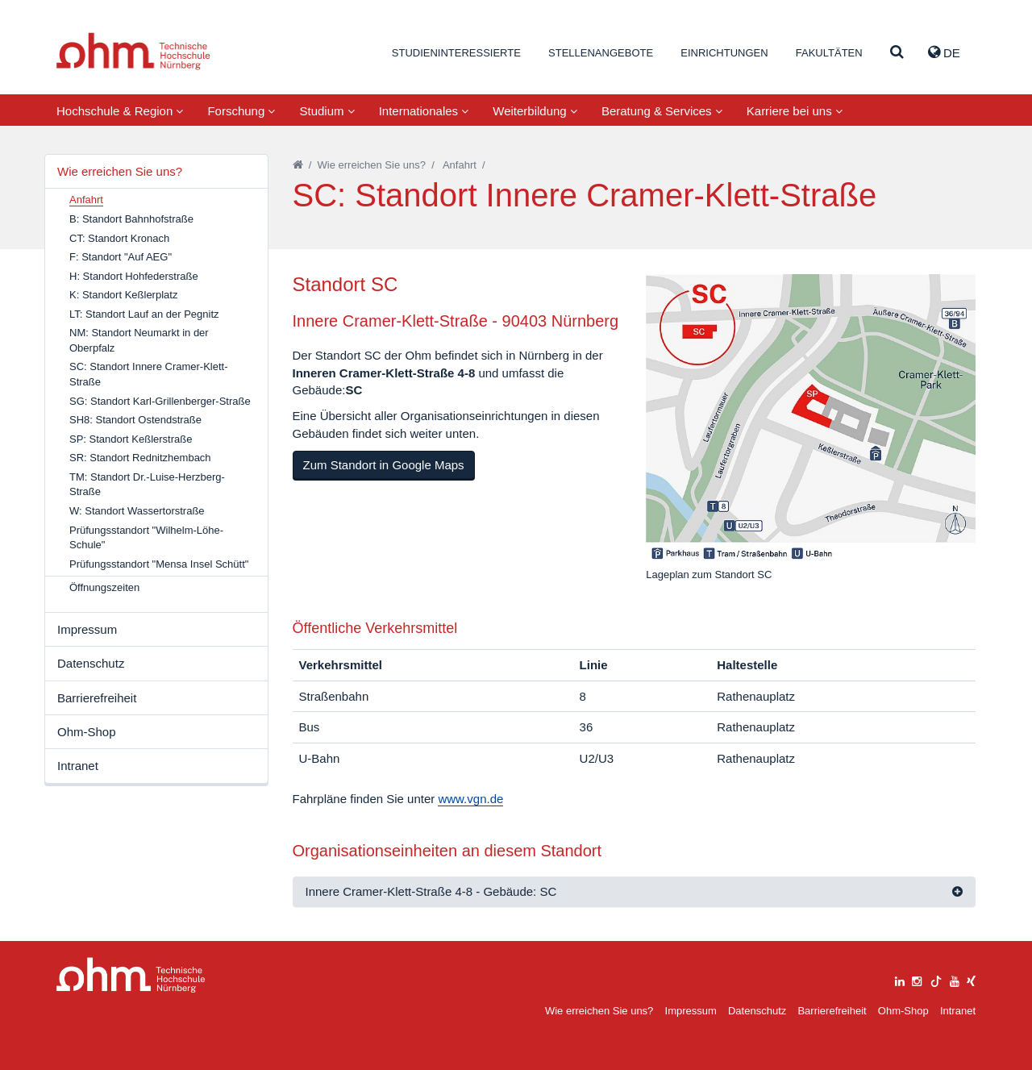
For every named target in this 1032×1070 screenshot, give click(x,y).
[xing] (971, 979)
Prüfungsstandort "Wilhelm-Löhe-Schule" (146, 538)
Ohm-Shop (86, 732)
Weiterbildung (535, 111)
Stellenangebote (600, 53)
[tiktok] (936, 979)
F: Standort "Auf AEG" (120, 257)
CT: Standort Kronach (119, 238)
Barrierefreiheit (96, 698)
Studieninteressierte (456, 53)
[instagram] (917, 979)
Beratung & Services (661, 111)
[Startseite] (298, 165)
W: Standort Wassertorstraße (137, 511)
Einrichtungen (724, 53)
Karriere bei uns (795, 111)
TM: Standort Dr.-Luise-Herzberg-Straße (147, 484)
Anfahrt (459, 165)
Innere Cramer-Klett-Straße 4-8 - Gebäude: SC (431, 891)
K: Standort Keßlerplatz (123, 295)
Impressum (87, 629)
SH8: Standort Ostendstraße (135, 420)
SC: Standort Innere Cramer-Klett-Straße (148, 374)
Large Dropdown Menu (131, 975)
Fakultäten (829, 53)
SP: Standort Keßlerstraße (130, 439)
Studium (326, 111)
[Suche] (897, 52)
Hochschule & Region (119, 111)
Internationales (424, 111)
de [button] (944, 52)
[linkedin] (900, 979)
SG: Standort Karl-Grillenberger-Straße (160, 401)
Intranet (77, 765)
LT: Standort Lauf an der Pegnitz (144, 314)
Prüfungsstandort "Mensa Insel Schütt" (158, 564)
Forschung (241, 111)
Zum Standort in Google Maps (383, 465)
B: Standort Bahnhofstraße (131, 219)
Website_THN (133, 51)
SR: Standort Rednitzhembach (140, 458)
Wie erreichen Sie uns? (119, 171)
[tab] (634, 892)
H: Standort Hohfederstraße (133, 276)
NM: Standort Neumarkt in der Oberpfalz (139, 340)
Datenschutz (90, 663)
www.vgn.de (470, 799)
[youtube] (954, 979)
